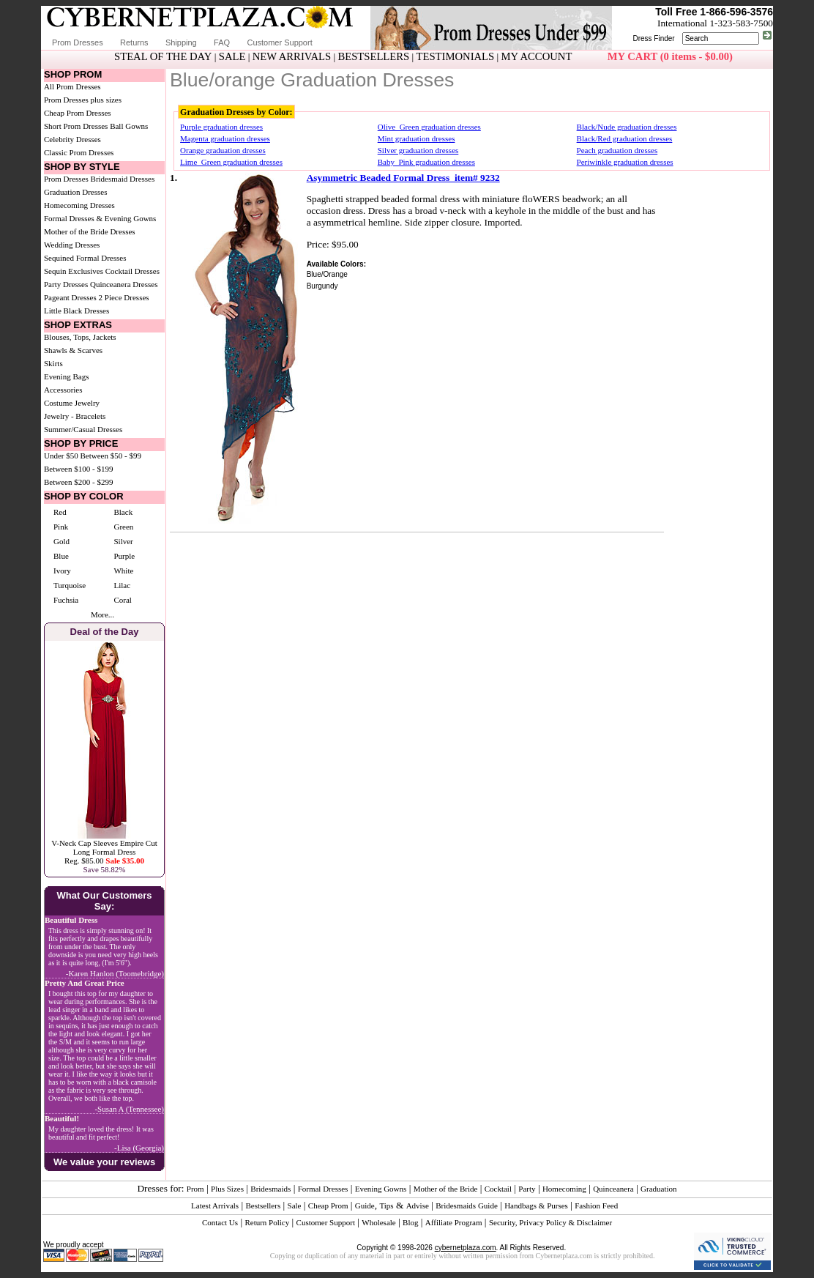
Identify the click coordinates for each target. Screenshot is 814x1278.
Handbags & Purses (536, 1205)
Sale (295, 1205)
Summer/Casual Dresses (83, 429)
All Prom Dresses (72, 86)
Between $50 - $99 (111, 455)
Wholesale (378, 1222)
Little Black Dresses (76, 310)
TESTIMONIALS (456, 56)
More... (102, 614)
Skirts (53, 363)
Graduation (658, 1188)
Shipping (181, 42)
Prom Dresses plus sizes (83, 99)
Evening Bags (66, 376)
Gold (61, 541)
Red (60, 512)
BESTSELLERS (373, 56)
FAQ (222, 42)
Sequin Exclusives (73, 271)
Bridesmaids (270, 1188)
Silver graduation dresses (418, 150)
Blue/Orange (327, 274)
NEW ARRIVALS (292, 56)
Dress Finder (653, 38)
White (123, 570)
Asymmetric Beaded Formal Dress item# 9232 (403, 177)
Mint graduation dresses (416, 138)
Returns (134, 42)
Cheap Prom (328, 1205)
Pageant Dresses (70, 297)
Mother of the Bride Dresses (89, 231)
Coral (122, 599)
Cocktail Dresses (132, 271)
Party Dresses (66, 284)
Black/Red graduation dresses (625, 138)
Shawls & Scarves (73, 350)
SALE (232, 56)
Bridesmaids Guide (467, 1205)
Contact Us (220, 1222)
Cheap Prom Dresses (77, 112)
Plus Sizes (227, 1188)
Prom (195, 1188)
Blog (410, 1222)
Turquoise (69, 585)
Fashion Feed (596, 1205)
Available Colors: (336, 264)
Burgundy (322, 286)
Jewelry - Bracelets (74, 416)
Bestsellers (263, 1205)
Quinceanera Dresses (124, 284)
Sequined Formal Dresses (85, 257)
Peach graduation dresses (617, 150)
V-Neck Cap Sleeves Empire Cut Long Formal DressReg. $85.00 (104, 852)
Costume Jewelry (72, 402)
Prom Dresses (77, 42)
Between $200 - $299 (78, 482)
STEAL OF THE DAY (163, 56)
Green (123, 526)
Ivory (62, 570)
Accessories (63, 389)
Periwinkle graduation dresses (625, 161)
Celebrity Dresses (72, 139)
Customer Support (279, 42)
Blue (61, 555)
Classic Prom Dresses (78, 152)
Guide (365, 1205)
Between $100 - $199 (78, 468)
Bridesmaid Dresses (123, 178)
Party (526, 1188)
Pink (60, 526)
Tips (386, 1205)
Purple (124, 555)
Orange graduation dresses (223, 150)
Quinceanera (613, 1188)
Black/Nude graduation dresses (627, 126)
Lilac (121, 585)
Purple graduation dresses (221, 126)
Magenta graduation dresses (225, 138)
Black (122, 512)
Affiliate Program (453, 1222)
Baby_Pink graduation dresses (426, 161)
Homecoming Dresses (79, 205)
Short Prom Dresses (76, 126)
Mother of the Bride (446, 1188)
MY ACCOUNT (536, 56)
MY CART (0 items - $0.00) (670, 56)
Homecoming (564, 1188)
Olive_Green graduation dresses (429, 126)
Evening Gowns (381, 1188)
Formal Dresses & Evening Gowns (100, 218)
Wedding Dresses (72, 244)
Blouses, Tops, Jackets (80, 336)
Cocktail (498, 1188)
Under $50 (61, 455)
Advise (417, 1205)
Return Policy (266, 1222)
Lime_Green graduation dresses (231, 161)
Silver (122, 541)
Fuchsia (65, 599)
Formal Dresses (323, 1188)
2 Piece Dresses (124, 297)
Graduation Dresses (75, 191)
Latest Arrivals (215, 1205)
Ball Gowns (129, 126)
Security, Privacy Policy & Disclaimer (550, 1222)
